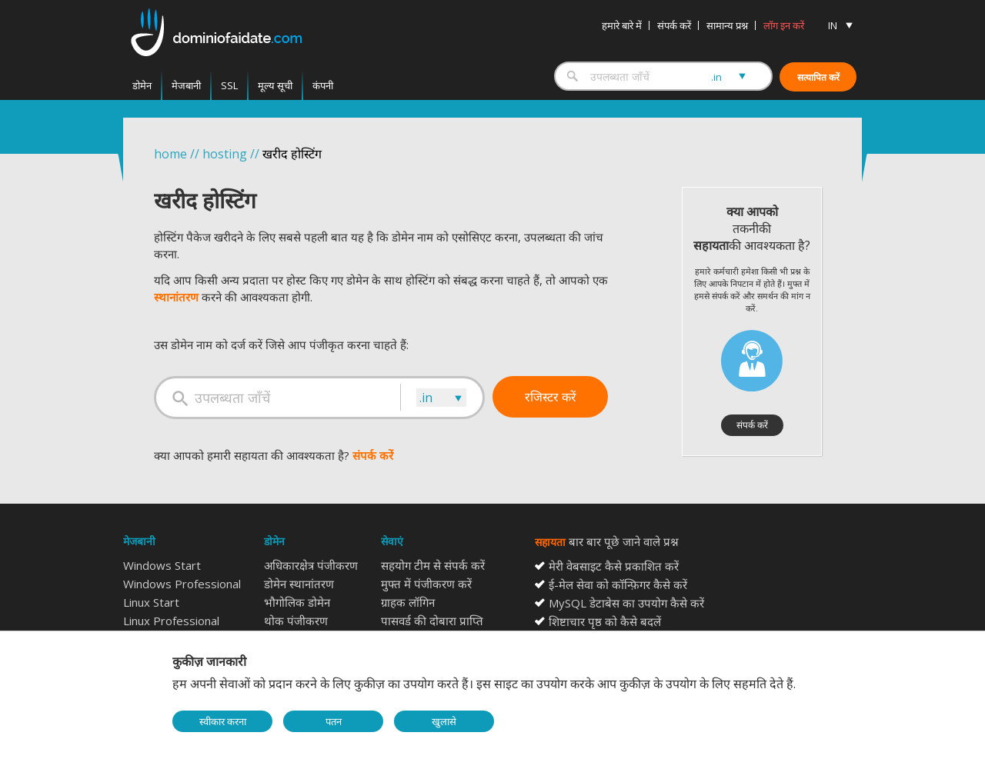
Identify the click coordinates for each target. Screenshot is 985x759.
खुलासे (444, 721)
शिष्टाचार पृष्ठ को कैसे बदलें (605, 621)
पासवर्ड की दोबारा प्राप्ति (432, 620)
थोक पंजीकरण (296, 620)
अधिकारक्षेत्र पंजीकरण (311, 565)
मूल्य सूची (275, 85)
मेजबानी (186, 85)
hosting (224, 153)
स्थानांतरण (176, 297)
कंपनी (322, 85)
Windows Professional (182, 583)
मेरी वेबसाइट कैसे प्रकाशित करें (614, 566)
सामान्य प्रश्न (727, 25)
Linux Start (151, 602)
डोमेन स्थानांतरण (299, 583)
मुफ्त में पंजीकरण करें (426, 583)
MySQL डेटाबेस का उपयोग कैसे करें (626, 603)
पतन (334, 721)
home (170, 153)
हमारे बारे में (622, 25)
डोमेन (142, 85)
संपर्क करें (674, 25)
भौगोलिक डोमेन (297, 602)
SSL (229, 85)
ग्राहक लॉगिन (408, 602)
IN (832, 25)
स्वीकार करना (222, 721)
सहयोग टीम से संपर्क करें (433, 565)
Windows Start (162, 565)
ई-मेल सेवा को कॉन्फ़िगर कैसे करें (618, 584)
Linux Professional (171, 620)
